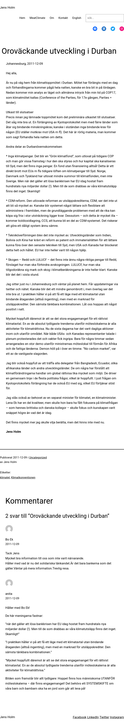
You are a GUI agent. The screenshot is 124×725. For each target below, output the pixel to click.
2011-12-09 (12, 544)
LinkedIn (93, 717)
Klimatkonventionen (23, 477)
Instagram (117, 717)
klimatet (5, 477)
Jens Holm (7, 7)
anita (8, 594)
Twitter (104, 717)
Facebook (79, 717)
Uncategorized (38, 457)
